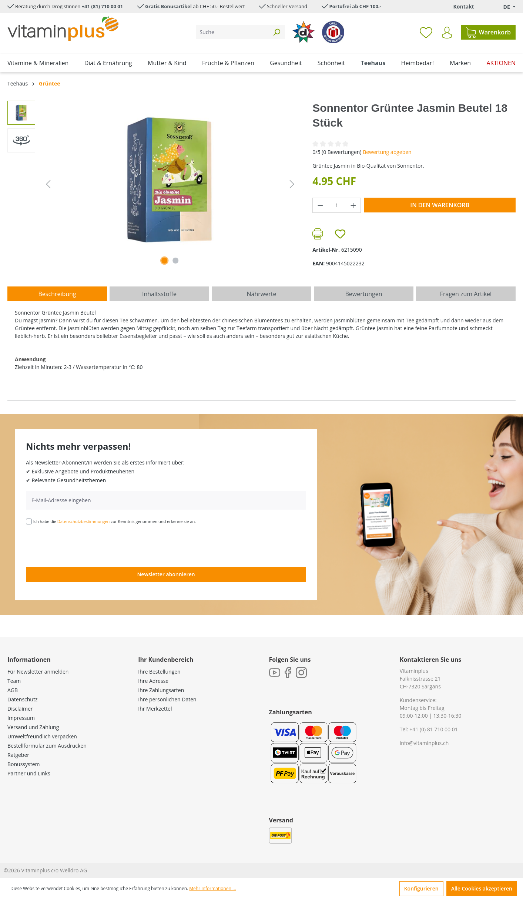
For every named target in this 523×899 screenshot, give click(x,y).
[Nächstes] (292, 184)
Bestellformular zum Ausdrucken (47, 745)
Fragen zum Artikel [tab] (466, 294)
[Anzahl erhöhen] (353, 205)
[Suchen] (276, 32)
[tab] (57, 293)
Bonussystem (23, 764)
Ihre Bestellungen (159, 671)
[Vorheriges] (48, 184)
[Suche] (232, 32)
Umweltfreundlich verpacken (42, 736)
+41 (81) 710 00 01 (102, 6)
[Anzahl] (337, 205)
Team (14, 680)
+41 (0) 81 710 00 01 (433, 729)
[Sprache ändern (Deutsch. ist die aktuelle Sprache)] (504, 6)
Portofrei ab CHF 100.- (355, 6)
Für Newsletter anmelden (37, 671)
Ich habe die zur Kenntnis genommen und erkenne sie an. (114, 521)
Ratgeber (18, 754)
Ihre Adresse (153, 680)
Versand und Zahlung (33, 727)
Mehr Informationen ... (212, 888)
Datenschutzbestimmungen (83, 521)
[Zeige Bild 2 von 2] (175, 261)
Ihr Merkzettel (155, 708)
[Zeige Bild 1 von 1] (164, 261)
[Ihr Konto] (447, 33)
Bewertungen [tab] (363, 294)
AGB (12, 690)
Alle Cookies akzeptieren (481, 888)
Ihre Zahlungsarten (161, 690)
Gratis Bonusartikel (168, 6)
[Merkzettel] (426, 32)
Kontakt (463, 6)
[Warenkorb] (488, 32)
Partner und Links (28, 773)
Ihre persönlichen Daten (167, 699)
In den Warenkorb (439, 205)
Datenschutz (22, 699)
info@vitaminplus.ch (424, 743)
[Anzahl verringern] (320, 205)
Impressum (21, 717)
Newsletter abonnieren (166, 574)
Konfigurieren (421, 888)
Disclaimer (20, 708)
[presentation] (82, 545)
